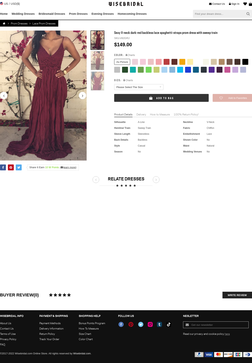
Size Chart (85, 333)
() (68, 167)
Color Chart (86, 339)
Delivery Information (51, 328)
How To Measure (89, 328)
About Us (5, 323)
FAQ (2, 344)
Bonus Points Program (92, 323)
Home (4, 13)
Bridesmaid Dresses (52, 13)
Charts (130, 55)
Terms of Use (8, 333)
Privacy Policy (8, 339)
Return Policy (47, 333)
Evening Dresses (103, 13)
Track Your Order (49, 339)
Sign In (234, 4)
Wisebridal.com (82, 353)
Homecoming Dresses (132, 13)
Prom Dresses (78, 13)
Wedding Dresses (23, 13)
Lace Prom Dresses (44, 23)
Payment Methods (50, 323)
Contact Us (217, 4)
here (227, 333)
